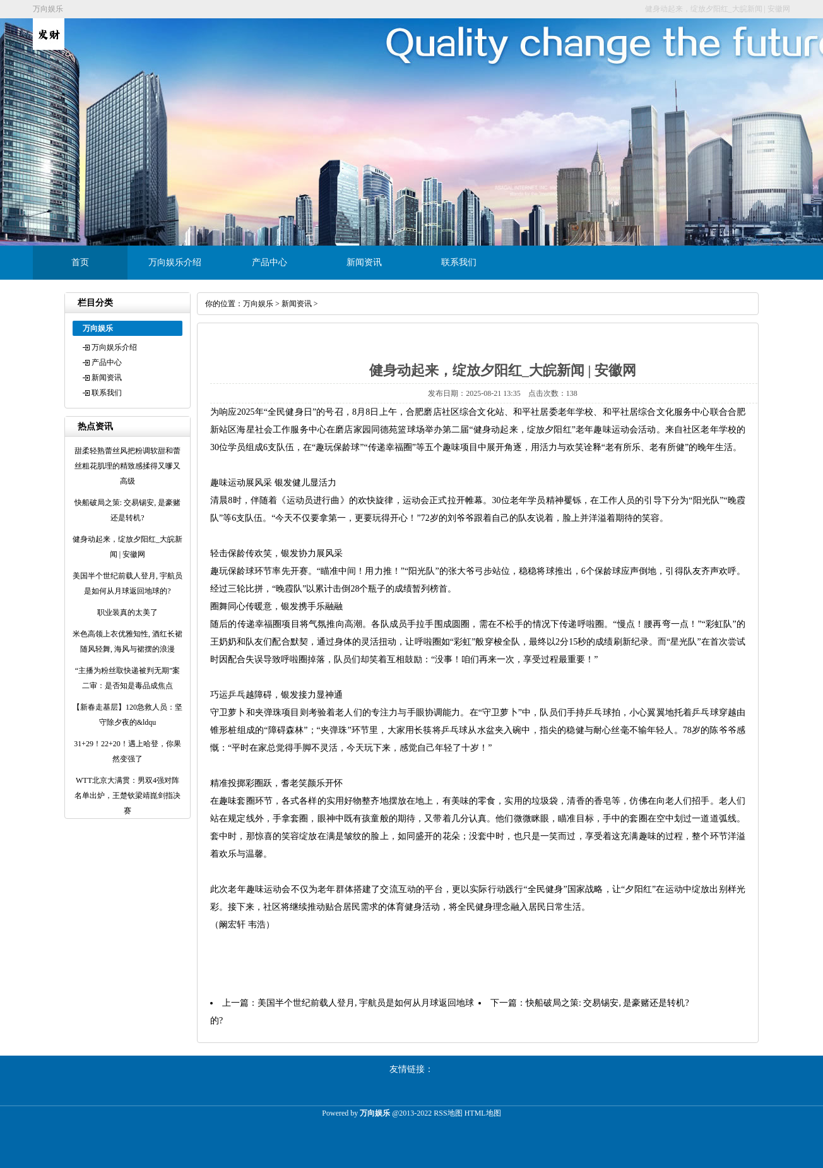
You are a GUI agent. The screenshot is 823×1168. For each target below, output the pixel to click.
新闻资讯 (364, 262)
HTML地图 (483, 1113)
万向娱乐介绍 (174, 262)
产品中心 (269, 262)
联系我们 (459, 262)
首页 (80, 262)
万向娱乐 (258, 303)
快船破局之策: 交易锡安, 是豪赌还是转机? (607, 1003)
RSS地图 (448, 1113)
